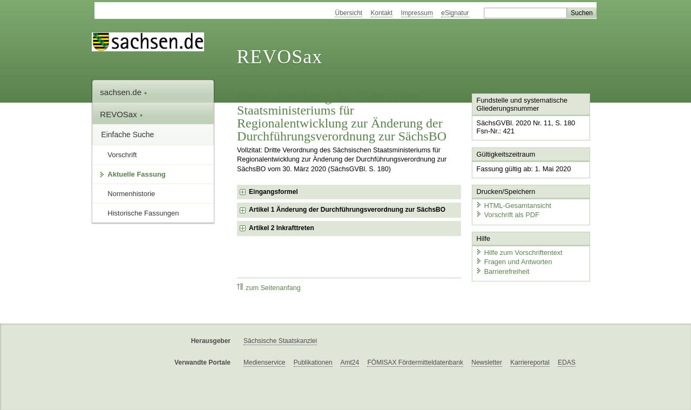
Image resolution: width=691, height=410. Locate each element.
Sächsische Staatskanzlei (280, 341)
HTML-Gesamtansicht (513, 205)
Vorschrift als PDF (507, 215)
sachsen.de (123, 92)
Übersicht (348, 13)
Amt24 (349, 362)
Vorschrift (122, 155)
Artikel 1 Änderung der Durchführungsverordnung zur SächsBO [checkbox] (347, 209)
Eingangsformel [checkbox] (273, 192)
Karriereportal (530, 362)
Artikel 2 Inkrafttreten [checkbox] (281, 228)
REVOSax (279, 57)
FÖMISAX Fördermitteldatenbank (415, 362)
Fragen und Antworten (514, 262)
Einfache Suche (127, 134)
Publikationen (313, 362)
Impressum (417, 13)
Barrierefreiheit (503, 271)
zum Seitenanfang (269, 288)
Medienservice (264, 362)
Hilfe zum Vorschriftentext (519, 252)
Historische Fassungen (143, 213)
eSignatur (455, 13)
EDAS (566, 362)
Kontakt (382, 13)
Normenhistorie (131, 194)
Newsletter (486, 362)
